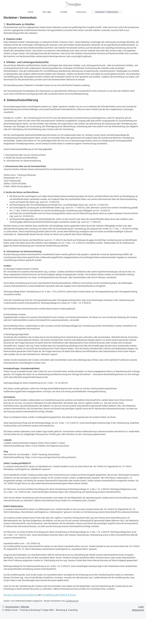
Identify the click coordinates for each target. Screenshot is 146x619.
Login (141, 606)
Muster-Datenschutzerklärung (21, 594)
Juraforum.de (72, 600)
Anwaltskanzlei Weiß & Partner (59, 594)
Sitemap (25, 606)
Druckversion (10, 606)
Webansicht (138, 610)
